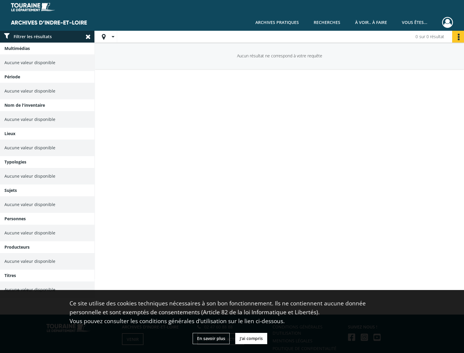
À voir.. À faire (371, 22)
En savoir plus (211, 338)
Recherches (327, 22)
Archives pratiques (277, 22)
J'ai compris (251, 338)
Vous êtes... (414, 22)
